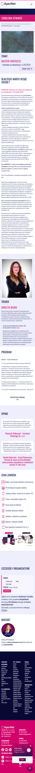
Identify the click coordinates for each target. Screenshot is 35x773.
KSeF (2, 680)
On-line (14, 664)
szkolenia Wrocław (17, 704)
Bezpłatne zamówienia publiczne (27, 671)
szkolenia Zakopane (15, 710)
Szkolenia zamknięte (3, 692)
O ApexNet (27, 687)
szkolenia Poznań (17, 696)
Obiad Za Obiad (28, 708)
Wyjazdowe (15, 673)
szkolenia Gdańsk (17, 681)
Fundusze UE (4, 672)
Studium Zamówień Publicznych (16, 669)
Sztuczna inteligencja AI (4, 682)
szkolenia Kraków (17, 687)
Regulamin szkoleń (29, 700)
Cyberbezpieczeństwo (6, 678)
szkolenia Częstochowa (16, 678)
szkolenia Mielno (17, 692)
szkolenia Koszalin (17, 685)
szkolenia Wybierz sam (17, 707)
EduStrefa (27, 664)
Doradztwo (3, 695)
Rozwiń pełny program (17, 397)
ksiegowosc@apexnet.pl (8, 745)
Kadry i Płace (4, 670)
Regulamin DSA (28, 702)
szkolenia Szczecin (17, 698)
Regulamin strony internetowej (29, 697)
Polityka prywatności (27, 693)
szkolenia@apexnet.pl (15, 642)
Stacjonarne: (16, 675)
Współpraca (4, 697)
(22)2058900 (8, 645)
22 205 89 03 (5, 743)
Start (2, 24)
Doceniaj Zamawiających (28, 710)
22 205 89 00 (23, 732)
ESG (2, 685)
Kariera (26, 689)
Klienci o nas (28, 691)
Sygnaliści (3, 674)
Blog (26, 666)
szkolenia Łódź (16, 691)
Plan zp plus (4, 702)
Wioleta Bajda (9, 307)
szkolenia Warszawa (15, 701)
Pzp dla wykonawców (28, 676)
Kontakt (26, 713)
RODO (2, 676)
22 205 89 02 (23, 741)
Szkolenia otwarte (11, 24)
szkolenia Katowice (17, 683)
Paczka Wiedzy (28, 668)
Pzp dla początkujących (28, 680)
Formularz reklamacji (27, 705)
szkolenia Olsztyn (17, 694)
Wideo (14, 666)
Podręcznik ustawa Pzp (5, 700)
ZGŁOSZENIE (7, 591)
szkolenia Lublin (16, 689)
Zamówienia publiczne (23, 24)
